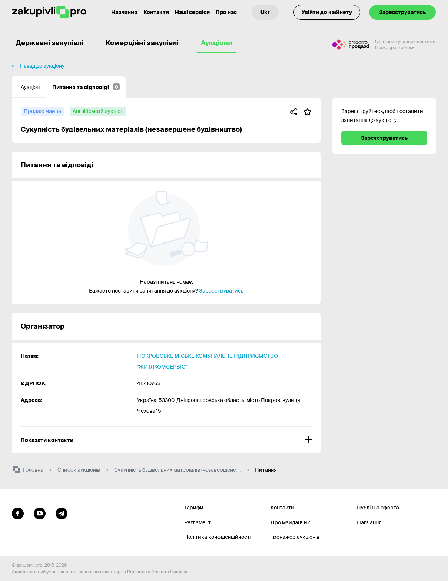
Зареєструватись (402, 12)
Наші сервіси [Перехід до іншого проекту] (192, 12)
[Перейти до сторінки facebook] (18, 512)
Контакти (156, 12)
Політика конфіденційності (217, 537)
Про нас (226, 12)
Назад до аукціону (42, 66)
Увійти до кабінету (327, 12)
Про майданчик (290, 522)
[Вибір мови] (265, 12)
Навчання (369, 522)
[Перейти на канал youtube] (40, 512)
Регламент (197, 522)
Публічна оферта (378, 507)
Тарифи (193, 507)
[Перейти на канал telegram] (61, 512)
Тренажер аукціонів (295, 537)
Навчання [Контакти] (124, 12)
